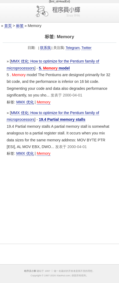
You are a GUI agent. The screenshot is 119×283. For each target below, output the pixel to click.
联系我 (45, 48)
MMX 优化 (25, 102)
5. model (54, 68)
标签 (20, 26)
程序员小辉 (30, 271)
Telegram (73, 48)
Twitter (86, 48)
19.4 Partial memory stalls (62, 119)
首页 (8, 26)
